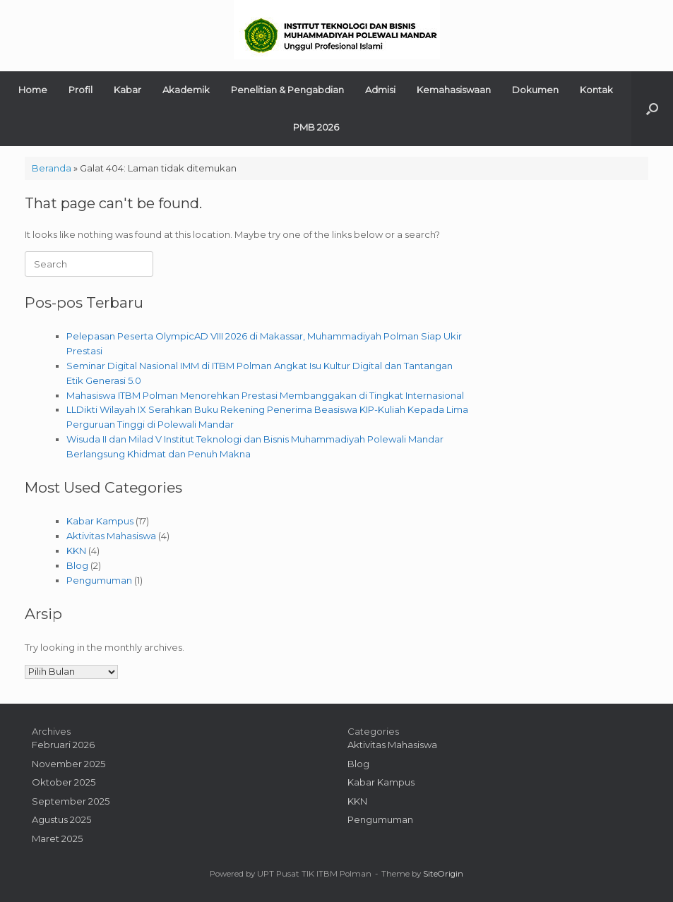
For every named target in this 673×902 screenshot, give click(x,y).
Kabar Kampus (99, 521)
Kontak (596, 89)
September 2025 (70, 801)
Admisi (380, 89)
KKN (76, 550)
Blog (77, 565)
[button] (652, 108)
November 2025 (68, 763)
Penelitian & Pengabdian (287, 89)
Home (32, 89)
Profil (81, 89)
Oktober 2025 (63, 782)
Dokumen (535, 89)
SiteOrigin (443, 874)
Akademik (186, 89)
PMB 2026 (316, 127)
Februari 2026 (63, 744)
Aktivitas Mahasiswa (111, 535)
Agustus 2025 (61, 819)
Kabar (127, 89)
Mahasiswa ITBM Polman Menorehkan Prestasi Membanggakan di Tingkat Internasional (265, 395)
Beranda (51, 168)
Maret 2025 (57, 838)
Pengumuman (99, 580)
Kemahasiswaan (454, 89)
